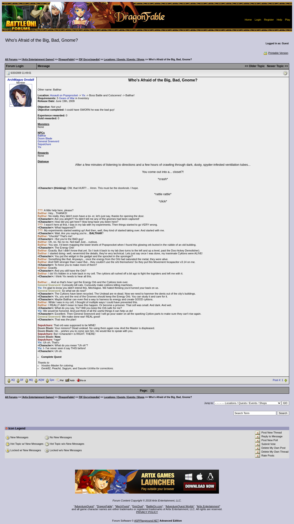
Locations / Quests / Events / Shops (124, 59)
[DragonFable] (66, 59)
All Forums (11, 59)
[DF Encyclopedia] (89, 59)
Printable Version (275, 52)
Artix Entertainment (208, 506)
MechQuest (122, 506)
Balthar (42, 135)
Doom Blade (45, 138)
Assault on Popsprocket (64, 95)
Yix (83, 95)
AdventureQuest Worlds (180, 506)
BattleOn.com (154, 506)
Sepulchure (44, 144)
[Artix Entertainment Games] (38, 59)
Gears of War (67, 98)
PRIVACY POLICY (147, 512)
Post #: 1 (278, 380)
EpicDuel (137, 506)
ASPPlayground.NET (146, 520)
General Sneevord (48, 141)
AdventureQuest (84, 506)
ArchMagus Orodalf (20, 79)
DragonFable (104, 506)
